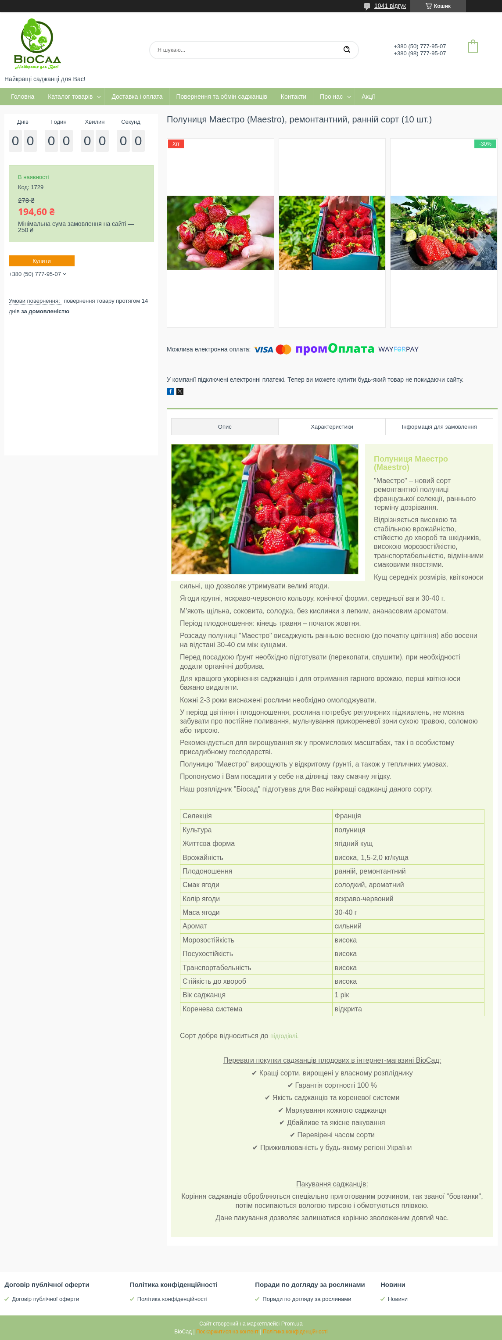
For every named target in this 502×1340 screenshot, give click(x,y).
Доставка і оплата (136, 96)
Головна (22, 96)
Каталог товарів (70, 96)
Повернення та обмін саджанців (221, 96)
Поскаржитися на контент (227, 1332)
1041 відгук (390, 5)
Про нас (331, 96)
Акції (368, 96)
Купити (41, 261)
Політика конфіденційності (172, 1299)
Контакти (293, 96)
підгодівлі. (284, 1035)
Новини (398, 1299)
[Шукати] (347, 50)
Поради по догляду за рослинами (306, 1299)
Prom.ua (292, 1323)
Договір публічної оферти (45, 1299)
